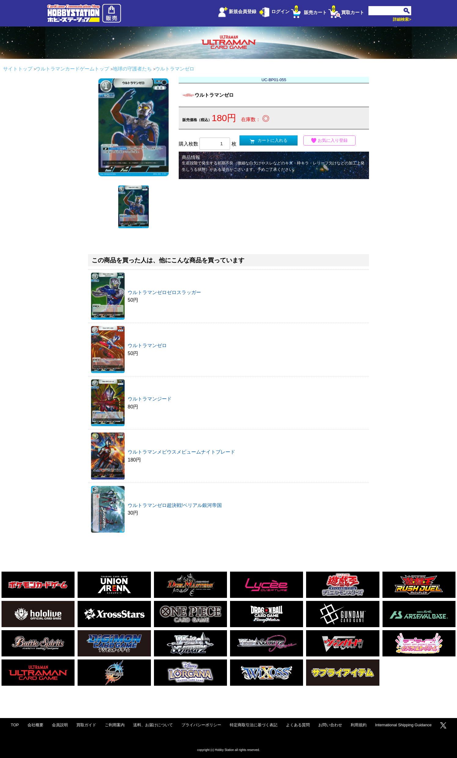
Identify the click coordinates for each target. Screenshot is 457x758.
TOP (15, 725)
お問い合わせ (330, 725)
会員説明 (60, 725)
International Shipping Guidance (403, 725)
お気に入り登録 (329, 140)
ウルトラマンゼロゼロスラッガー (164, 292)
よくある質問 (298, 725)
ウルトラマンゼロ (147, 345)
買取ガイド (86, 725)
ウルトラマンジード (150, 398)
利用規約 (359, 725)
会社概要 (35, 725)
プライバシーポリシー (201, 725)
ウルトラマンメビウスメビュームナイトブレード (181, 451)
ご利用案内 (115, 725)
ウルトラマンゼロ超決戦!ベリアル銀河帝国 (175, 505)
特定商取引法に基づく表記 (253, 725)
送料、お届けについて (153, 725)
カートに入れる (268, 140)
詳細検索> (402, 19)
